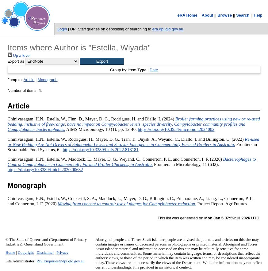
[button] (102, 61)
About (207, 15)
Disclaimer (45, 252)
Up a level (19, 55)
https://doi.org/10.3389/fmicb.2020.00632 (45, 169)
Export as (16, 61)
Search (242, 15)
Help (258, 15)
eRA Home (187, 15)
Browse (224, 15)
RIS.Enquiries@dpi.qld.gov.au (60, 261)
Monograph (48, 79)
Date (154, 70)
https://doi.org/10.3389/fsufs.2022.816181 (100, 149)
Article (29, 79)
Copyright (26, 252)
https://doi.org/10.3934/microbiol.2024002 (176, 129)
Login (62, 29)
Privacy (62, 252)
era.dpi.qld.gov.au (167, 29)
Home (10, 252)
